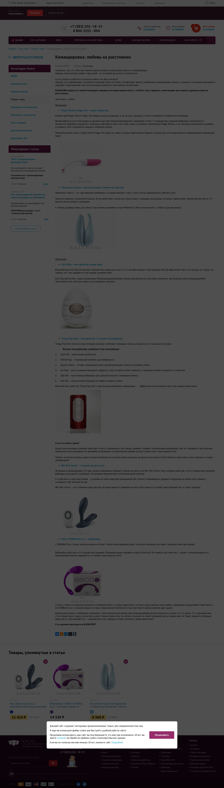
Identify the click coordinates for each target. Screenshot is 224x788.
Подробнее (117, 742)
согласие (61, 737)
